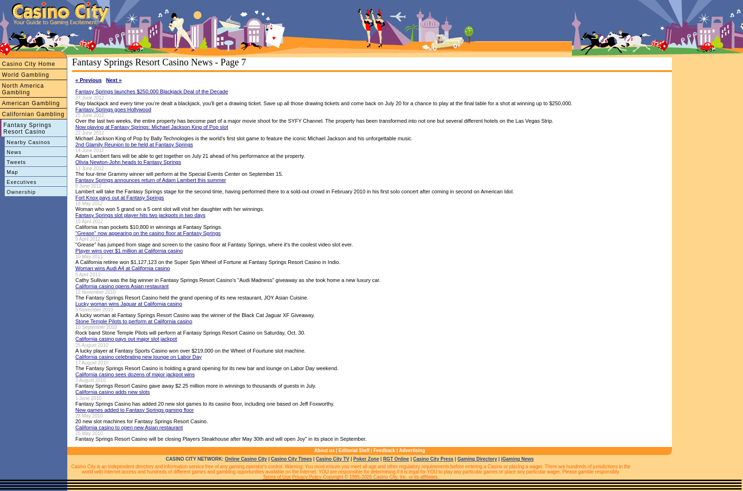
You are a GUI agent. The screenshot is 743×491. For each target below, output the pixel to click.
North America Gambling (23, 89)
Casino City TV (333, 459)
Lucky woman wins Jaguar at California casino (128, 304)
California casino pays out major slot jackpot (126, 339)
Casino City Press (433, 459)
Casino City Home (28, 64)
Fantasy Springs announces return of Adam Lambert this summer (150, 180)
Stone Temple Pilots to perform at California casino (133, 321)
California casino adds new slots (112, 392)
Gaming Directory (477, 459)
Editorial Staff (354, 450)
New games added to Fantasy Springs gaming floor (134, 410)
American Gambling (31, 103)
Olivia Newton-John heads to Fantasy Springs (128, 162)
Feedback (384, 450)
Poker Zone (366, 459)
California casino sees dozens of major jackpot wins (135, 374)
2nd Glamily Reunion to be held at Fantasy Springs (134, 144)
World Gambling (25, 75)
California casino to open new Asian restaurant (129, 427)
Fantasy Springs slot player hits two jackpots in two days (140, 215)
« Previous (88, 80)
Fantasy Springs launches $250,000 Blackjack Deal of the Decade (151, 91)
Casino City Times (291, 459)
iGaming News (517, 459)
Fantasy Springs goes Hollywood (113, 109)
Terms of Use (277, 477)
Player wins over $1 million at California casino (129, 251)
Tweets (16, 162)
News (14, 152)
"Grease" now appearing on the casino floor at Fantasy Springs (148, 233)
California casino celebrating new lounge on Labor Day (138, 357)
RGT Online (396, 459)
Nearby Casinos (28, 142)
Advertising (412, 450)
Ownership (21, 192)
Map (12, 172)
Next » (114, 80)
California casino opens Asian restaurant (122, 286)
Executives (21, 182)
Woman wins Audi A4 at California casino (122, 268)
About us (324, 450)
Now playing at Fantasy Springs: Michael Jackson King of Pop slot (151, 127)
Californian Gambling (33, 114)
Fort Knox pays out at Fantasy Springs (119, 197)
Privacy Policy (306, 477)
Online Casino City (246, 459)
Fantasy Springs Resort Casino (27, 128)
